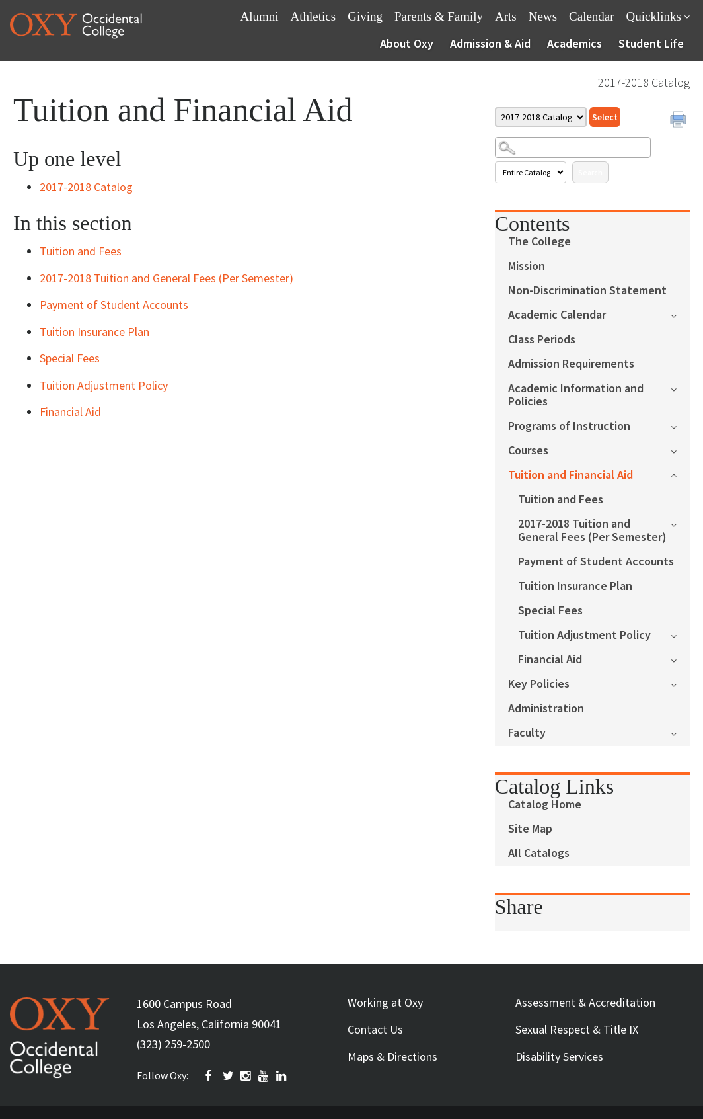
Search (590, 172)
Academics (574, 43)
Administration (546, 709)
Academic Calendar (557, 315)
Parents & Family (438, 16)
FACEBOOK (211, 1076)
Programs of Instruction (569, 426)
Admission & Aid (490, 43)
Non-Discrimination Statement (587, 291)
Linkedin (282, 1076)
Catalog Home (544, 804)
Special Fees (550, 611)
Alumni (259, 16)
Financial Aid (550, 660)
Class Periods (541, 340)
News (543, 16)
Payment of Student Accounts (596, 562)
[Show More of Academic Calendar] (680, 314)
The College (539, 242)
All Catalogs (539, 853)
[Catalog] (541, 117)
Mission (526, 266)
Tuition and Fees (560, 500)
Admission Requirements (571, 364)
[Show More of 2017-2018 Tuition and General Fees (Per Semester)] (680, 523)
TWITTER (229, 1076)
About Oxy (406, 43)
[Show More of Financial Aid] (680, 659)
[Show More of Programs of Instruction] (680, 425)
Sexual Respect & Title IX (576, 1029)
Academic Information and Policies (576, 395)
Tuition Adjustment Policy (584, 635)
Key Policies (539, 684)
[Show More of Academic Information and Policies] (680, 388)
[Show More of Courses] (680, 450)
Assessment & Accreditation (585, 1002)
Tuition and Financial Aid (570, 475)
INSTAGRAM (246, 1076)
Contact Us (375, 1029)
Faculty (527, 733)
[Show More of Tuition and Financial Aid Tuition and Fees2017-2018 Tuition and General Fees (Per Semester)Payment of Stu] (680, 473)
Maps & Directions (392, 1056)
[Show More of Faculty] (680, 732)
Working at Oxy (385, 1002)
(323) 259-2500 (173, 1044)
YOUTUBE (264, 1076)
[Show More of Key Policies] (680, 683)
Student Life (651, 43)
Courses (528, 451)
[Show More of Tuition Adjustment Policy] (680, 634)
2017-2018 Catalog (86, 186)
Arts (506, 16)
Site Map (530, 829)
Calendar (591, 16)
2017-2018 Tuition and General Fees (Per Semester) (592, 530)
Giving (365, 16)
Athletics (313, 16)
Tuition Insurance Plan (575, 586)
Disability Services (559, 1056)
